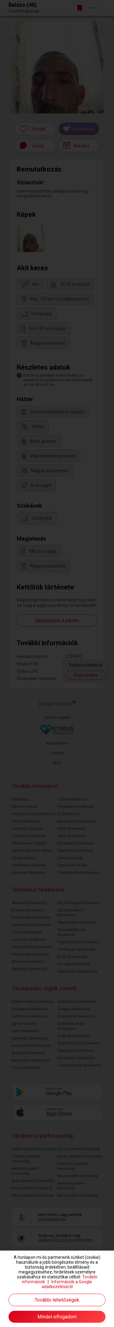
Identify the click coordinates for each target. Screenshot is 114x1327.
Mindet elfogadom (57, 1317)
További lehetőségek (57, 1300)
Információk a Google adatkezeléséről (67, 1284)
